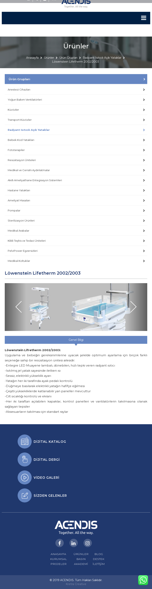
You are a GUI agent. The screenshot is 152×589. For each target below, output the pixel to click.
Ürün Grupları (68, 63)
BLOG (98, 554)
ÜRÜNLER (81, 554)
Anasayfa (32, 63)
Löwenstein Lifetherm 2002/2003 (75, 67)
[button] (15, 307)
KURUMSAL (58, 559)
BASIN (81, 559)
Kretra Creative (76, 584)
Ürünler (49, 63)
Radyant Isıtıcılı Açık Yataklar (102, 63)
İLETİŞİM (99, 564)
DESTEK (98, 559)
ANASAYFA (58, 554)
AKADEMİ (81, 564)
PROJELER (58, 564)
